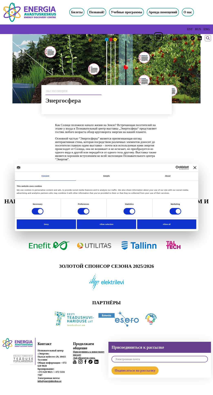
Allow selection (106, 224)
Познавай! (96, 12)
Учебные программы (126, 12)
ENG (206, 29)
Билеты (77, 12)
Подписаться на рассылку (135, 370)
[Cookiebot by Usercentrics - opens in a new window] (171, 168)
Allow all (167, 224)
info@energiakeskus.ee (50, 381)
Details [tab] (106, 176)
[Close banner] (194, 167)
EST (190, 29)
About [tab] (168, 176)
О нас (188, 12)
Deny (46, 224)
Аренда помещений (163, 12)
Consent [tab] (45, 176)
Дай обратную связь (84, 357)
